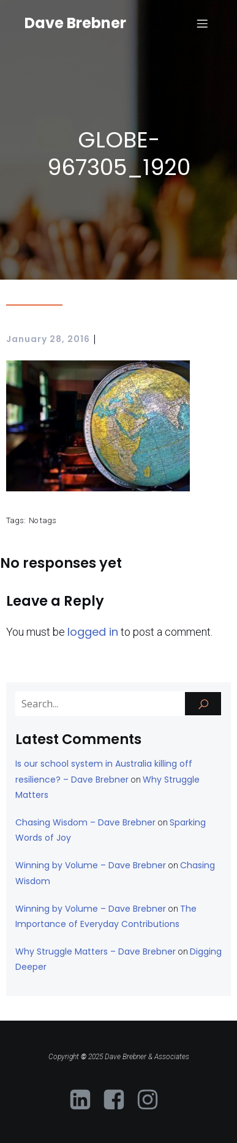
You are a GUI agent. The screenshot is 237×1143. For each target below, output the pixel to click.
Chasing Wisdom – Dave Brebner (85, 822)
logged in (92, 631)
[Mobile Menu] (202, 23)
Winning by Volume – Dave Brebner (90, 865)
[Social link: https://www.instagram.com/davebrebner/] (152, 1100)
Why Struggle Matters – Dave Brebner (95, 951)
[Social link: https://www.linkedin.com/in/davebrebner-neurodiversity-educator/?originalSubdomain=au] (85, 1100)
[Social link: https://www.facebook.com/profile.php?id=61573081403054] (118, 1100)
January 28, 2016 (48, 339)
